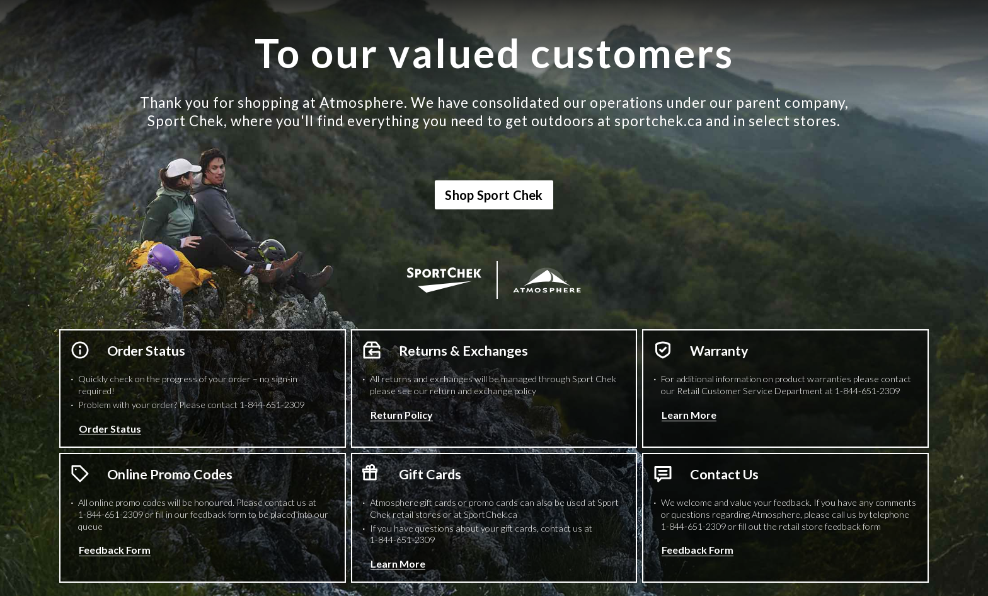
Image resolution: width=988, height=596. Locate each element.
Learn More (689, 415)
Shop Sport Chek (494, 194)
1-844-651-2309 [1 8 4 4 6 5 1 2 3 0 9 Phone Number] (271, 404)
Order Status (110, 429)
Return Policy (401, 415)
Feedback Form (115, 550)
